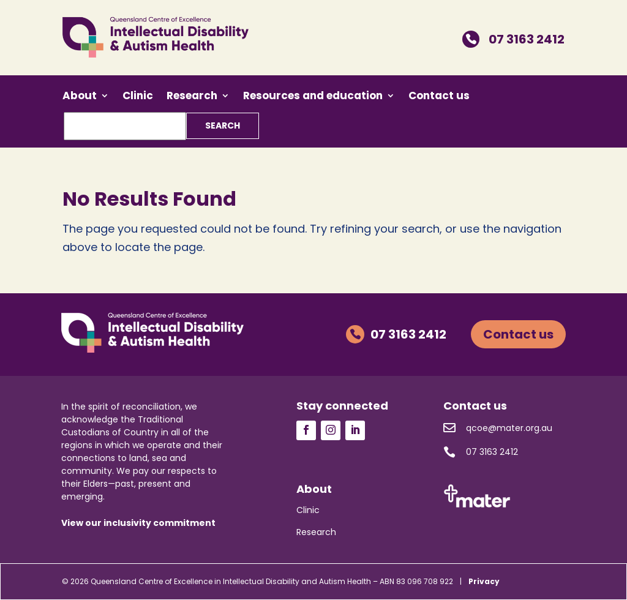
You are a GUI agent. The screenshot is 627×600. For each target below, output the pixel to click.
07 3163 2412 (513, 39)
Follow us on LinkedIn (355, 430)
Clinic (137, 97)
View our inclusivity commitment (138, 523)
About (79, 97)
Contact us (439, 97)
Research (192, 97)
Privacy (484, 581)
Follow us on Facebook (306, 430)
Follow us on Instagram (330, 430)
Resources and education (313, 97)
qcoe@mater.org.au (497, 428)
